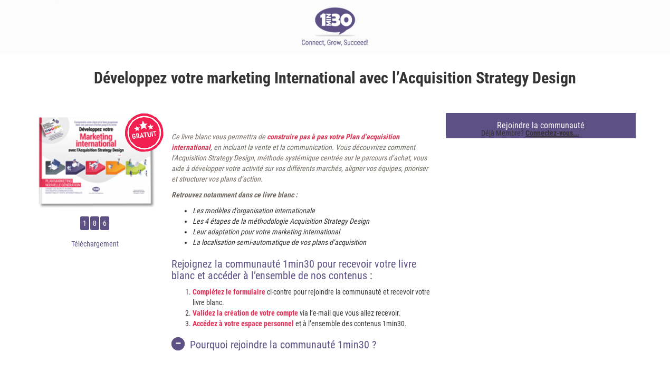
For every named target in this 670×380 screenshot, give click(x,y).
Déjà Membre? (530, 133)
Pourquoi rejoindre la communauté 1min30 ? (273, 344)
